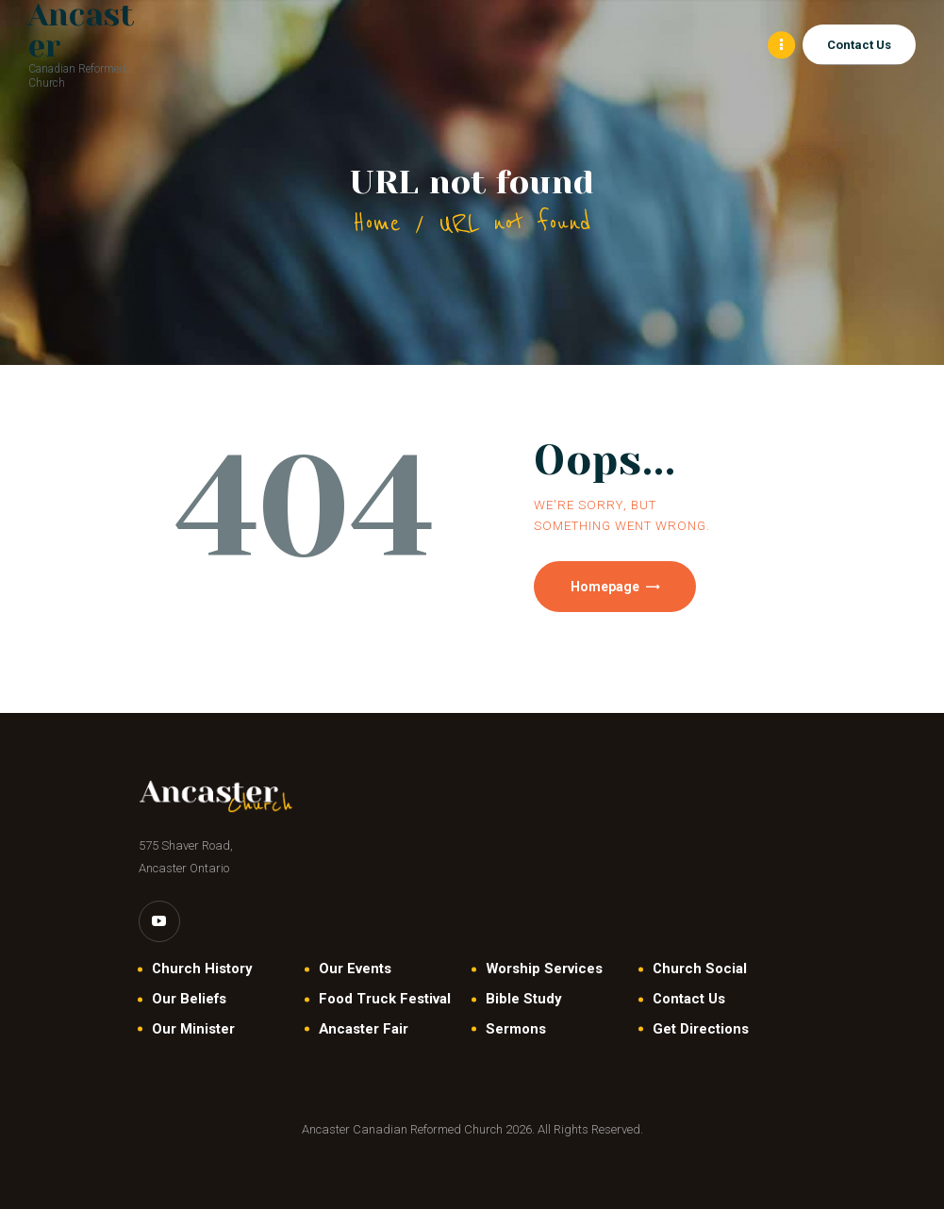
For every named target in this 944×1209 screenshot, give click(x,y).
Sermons (516, 1028)
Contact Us (689, 999)
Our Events (355, 969)
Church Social (700, 969)
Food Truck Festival (385, 999)
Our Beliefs (189, 999)
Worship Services (544, 969)
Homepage (605, 586)
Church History (202, 969)
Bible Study (523, 999)
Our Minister (193, 1028)
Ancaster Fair (363, 1028)
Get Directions (701, 1028)
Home (377, 223)
